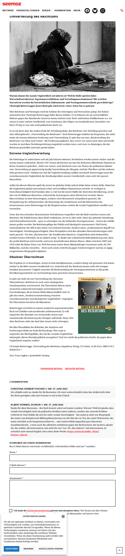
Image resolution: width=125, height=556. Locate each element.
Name (13, 452)
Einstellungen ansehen (51, 549)
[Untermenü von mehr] (81, 10)
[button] (63, 516)
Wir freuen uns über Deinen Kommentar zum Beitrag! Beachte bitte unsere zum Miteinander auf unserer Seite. (58, 512)
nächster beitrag (75, 369)
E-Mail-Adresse (17, 465)
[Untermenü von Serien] (51, 10)
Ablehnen (28, 549)
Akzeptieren (11, 549)
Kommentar (16, 478)
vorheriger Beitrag (51, 369)
